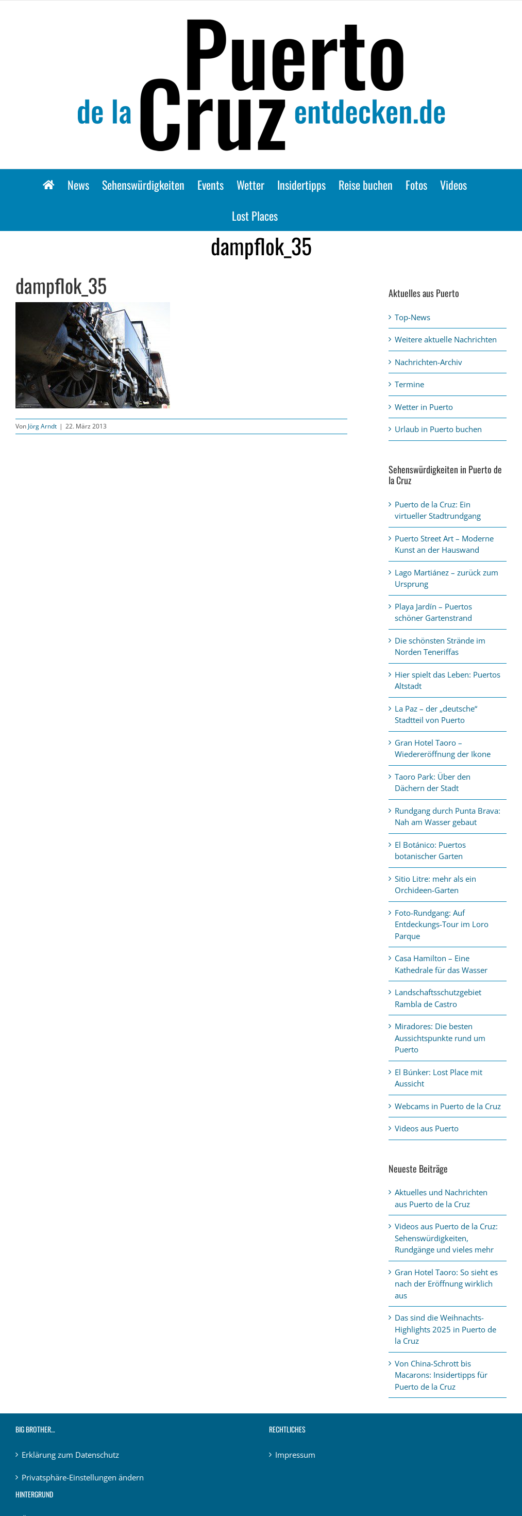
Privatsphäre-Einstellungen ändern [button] (83, 1477)
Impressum (295, 1454)
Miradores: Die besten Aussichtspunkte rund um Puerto (440, 1037)
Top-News (412, 317)
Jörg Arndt (42, 426)
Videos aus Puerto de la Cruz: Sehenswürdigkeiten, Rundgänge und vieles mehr (446, 1238)
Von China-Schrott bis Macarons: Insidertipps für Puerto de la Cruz (441, 1375)
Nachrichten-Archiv (428, 362)
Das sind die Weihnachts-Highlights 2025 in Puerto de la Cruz (445, 1329)
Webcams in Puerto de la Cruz (448, 1106)
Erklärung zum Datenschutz (70, 1454)
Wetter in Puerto (424, 407)
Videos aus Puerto (427, 1128)
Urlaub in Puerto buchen (438, 429)
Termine (409, 384)
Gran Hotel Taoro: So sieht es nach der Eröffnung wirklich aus (446, 1283)
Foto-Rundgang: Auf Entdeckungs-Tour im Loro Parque (442, 924)
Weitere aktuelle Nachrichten (446, 339)
